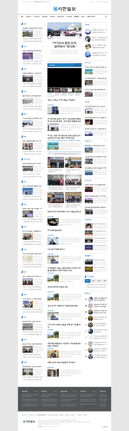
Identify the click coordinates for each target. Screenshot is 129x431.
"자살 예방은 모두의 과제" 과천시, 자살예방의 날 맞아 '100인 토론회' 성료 (33, 222)
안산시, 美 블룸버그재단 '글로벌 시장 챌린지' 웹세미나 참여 (33, 379)
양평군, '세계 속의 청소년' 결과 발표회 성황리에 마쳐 (33, 357)
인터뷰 (87, 25)
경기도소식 (36, 16)
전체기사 (28, 16)
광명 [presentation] (105, 281)
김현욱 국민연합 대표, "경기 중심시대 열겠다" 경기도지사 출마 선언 (88, 400)
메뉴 (22, 16)
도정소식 (88, 63)
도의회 (87, 102)
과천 (24, 204)
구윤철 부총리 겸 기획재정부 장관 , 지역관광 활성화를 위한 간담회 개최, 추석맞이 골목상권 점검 (49, 400)
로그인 (106, 1)
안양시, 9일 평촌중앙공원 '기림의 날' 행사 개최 (33, 241)
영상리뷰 (52, 65)
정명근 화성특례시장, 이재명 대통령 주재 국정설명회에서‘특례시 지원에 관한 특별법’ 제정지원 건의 (33, 106)
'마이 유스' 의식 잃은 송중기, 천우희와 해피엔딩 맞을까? (69, 400)
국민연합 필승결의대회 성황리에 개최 (88, 404)
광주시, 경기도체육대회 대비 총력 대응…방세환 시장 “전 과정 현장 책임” (33, 129)
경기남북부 (90, 277)
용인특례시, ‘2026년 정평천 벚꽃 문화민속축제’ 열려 (33, 38)
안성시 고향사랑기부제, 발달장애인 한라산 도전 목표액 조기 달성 (33, 287)
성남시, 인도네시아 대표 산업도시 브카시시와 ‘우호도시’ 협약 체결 (33, 61)
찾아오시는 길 (32, 415)
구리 (24, 317)
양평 (24, 340)
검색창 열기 (106, 16)
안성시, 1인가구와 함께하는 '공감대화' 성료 (33, 289)
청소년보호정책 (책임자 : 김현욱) (55, 415)
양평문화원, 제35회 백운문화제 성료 (32, 354)
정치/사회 (69, 16)
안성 (24, 272)
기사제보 (91, 1)
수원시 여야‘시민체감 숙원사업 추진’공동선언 (33, 86)
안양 (24, 227)
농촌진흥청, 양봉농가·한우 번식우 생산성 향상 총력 (49, 395)
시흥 (24, 362)
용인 (24, 24)
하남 (24, 137)
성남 (24, 46)
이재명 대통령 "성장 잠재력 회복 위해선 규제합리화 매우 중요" (88, 395)
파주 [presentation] (99, 281)
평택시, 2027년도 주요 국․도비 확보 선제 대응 (33, 309)
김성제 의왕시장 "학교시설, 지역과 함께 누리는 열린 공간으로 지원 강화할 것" (33, 196)
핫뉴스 (83, 16)
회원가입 (102, 1)
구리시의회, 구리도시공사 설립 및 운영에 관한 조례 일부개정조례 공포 (33, 332)
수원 (24, 69)
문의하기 (85, 415)
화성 (24, 91)
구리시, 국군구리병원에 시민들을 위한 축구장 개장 (33, 334)
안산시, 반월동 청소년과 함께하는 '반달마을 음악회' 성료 (33, 377)
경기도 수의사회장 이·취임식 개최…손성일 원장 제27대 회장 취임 (33, 131)
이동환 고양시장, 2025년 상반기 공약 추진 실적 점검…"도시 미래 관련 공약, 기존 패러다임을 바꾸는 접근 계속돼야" (97, 287)
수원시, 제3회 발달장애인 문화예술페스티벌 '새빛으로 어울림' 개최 (33, 84)
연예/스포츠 (60, 16)
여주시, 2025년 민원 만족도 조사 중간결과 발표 (33, 176)
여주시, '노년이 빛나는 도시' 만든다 (31, 174)
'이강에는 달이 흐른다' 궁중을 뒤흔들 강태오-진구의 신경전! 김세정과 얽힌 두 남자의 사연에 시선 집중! (69, 395)
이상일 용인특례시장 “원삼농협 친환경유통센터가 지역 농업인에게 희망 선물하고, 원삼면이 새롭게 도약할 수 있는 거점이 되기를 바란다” (33, 41)
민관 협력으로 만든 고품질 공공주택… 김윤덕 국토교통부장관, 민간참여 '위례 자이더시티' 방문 (49, 405)
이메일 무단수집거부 (70, 415)
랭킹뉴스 (88, 293)
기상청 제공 (48, 2)
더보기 (36, 391)
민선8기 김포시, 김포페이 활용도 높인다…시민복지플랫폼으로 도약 (97, 284)
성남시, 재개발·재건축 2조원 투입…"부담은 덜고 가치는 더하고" (67, 153)
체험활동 (76, 16)
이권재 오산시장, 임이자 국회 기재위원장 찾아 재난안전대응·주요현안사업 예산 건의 (33, 264)
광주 (24, 114)
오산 (24, 249)
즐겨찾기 (31, 1)
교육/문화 (44, 16)
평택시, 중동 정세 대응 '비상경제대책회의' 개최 (33, 312)
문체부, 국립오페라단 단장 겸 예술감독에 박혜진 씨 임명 (30, 395)
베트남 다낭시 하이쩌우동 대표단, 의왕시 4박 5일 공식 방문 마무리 (33, 199)
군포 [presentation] (93, 281)
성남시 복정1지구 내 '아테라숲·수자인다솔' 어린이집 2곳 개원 (33, 64)
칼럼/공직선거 (91, 16)
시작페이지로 (25, 1)
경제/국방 (52, 16)
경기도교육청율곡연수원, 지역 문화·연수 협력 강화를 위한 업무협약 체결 (30, 405)
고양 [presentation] (88, 281)
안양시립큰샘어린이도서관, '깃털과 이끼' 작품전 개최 (33, 244)
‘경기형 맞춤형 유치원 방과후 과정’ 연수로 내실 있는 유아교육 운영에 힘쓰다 (30, 400)
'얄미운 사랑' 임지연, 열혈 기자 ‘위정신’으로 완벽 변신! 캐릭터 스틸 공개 (69, 405)
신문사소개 (24, 415)
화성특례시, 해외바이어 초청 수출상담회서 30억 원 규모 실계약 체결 (33, 109)
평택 (24, 294)
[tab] (87, 281)
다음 (109, 399)
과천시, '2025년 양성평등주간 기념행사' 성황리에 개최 (33, 219)
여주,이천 (26, 159)
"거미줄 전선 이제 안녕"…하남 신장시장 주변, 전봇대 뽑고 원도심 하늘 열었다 (33, 154)
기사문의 (96, 1)
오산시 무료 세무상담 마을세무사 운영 (32, 267)
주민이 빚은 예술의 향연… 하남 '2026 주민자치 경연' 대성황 (33, 151)
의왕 (24, 182)
